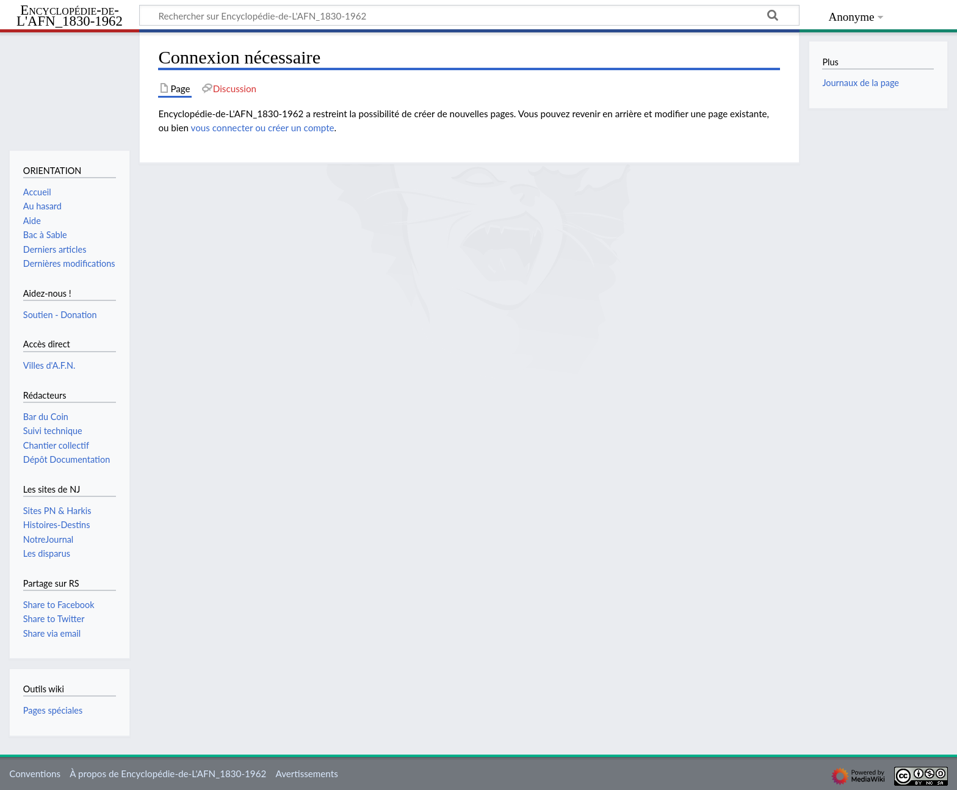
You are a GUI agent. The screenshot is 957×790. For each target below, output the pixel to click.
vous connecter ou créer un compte (262, 127)
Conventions (34, 773)
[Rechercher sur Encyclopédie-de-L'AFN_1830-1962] (469, 15)
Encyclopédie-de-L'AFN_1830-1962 (69, 16)
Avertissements (306, 773)
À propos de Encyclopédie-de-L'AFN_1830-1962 (168, 773)
